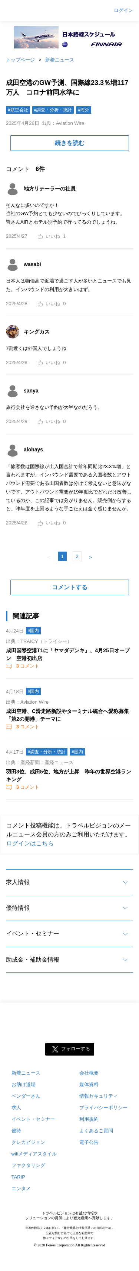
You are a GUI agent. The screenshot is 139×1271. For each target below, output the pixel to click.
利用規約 (89, 1119)
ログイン (123, 10)
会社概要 (89, 1073)
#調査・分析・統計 (53, 110)
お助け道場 (23, 1084)
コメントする (69, 587)
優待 (16, 1130)
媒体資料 (89, 1084)
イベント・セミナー (32, 933)
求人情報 (18, 882)
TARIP (18, 1177)
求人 (16, 1107)
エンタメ (21, 1188)
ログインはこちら (30, 843)
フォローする (75, 1049)
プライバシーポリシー (103, 1107)
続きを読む (70, 143)
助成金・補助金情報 (32, 959)
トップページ (20, 60)
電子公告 (89, 1142)
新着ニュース (59, 60)
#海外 (83, 110)
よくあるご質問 (96, 1130)
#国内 (33, 630)
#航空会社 (18, 110)
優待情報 (18, 908)
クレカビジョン (28, 1142)
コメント (27, 666)
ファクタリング (28, 1165)
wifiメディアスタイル (34, 1154)
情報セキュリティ (98, 1096)
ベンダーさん (25, 1096)
